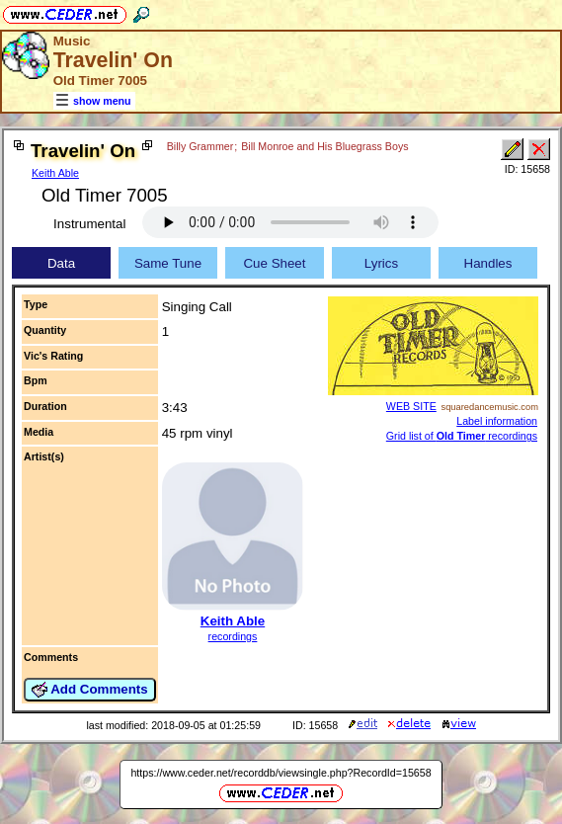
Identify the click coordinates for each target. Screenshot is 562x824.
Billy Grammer (200, 146)
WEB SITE (411, 406)
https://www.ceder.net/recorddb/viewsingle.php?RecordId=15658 (280, 773)
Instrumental (89, 223)
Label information (496, 421)
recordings (233, 636)
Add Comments (90, 690)
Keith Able (55, 173)
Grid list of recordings (461, 436)
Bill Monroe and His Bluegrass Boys (324, 146)
